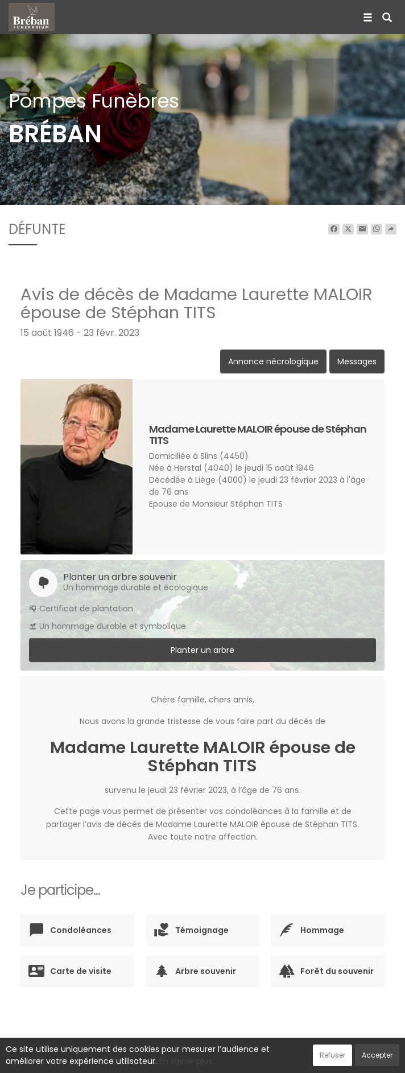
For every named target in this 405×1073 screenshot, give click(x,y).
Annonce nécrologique (273, 361)
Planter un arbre (202, 650)
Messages (357, 361)
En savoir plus (185, 1061)
